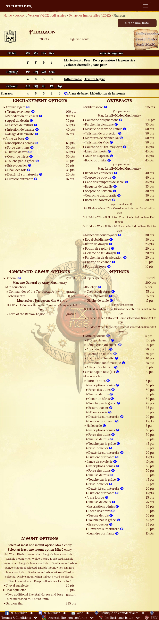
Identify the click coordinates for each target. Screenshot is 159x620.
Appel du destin (20, 120)
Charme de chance (100, 262)
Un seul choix (16, 287)
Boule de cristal (98, 160)
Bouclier (93, 287)
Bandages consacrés (101, 173)
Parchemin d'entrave (101, 124)
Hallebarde (96, 426)
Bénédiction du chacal (24, 116)
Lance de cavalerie (102, 461)
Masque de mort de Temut (105, 129)
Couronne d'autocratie (102, 195)
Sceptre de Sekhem (100, 191)
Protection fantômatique (106, 363)
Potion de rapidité (99, 248)
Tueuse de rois (19, 152)
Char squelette (16, 590)
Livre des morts (98, 151)
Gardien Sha (14, 603)
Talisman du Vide (99, 142)
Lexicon (20, 15)
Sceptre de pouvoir (100, 177)
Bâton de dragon (98, 244)
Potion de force (97, 266)
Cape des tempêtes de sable (106, 182)
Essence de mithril (22, 125)
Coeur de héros (20, 156)
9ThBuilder (19, 6)
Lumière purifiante (22, 179)
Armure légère (18, 107)
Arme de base (17, 138)
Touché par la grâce (23, 161)
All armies (59, 15)
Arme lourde (97, 497)
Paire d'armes (98, 381)
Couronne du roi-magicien (105, 147)
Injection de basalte (23, 129)
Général (13, 278)
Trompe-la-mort (20, 111)
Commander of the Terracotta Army (34, 291)
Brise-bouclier (19, 165)
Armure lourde (97, 336)
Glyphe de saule (100, 300)
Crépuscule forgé (101, 291)
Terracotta (17, 296)
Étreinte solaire (99, 296)
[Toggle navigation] (145, 6)
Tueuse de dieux (101, 502)
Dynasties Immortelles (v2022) (90, 15)
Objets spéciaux (96, 278)
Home (7, 15)
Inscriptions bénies (22, 143)
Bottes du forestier (100, 200)
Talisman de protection (103, 133)
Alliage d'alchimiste (22, 134)
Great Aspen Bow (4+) (102, 372)
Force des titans (20, 147)
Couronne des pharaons (103, 120)
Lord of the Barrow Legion (27, 314)
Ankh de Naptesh (99, 156)
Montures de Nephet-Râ (104, 138)
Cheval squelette (17, 585)
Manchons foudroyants (103, 235)
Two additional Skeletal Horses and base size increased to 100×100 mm (35, 596)
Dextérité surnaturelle (24, 174)
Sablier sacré (96, 107)
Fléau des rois (18, 170)
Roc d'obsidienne (99, 239)
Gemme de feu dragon (102, 253)
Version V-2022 (39, 15)
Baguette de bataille (101, 186)
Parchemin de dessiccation (105, 257)
